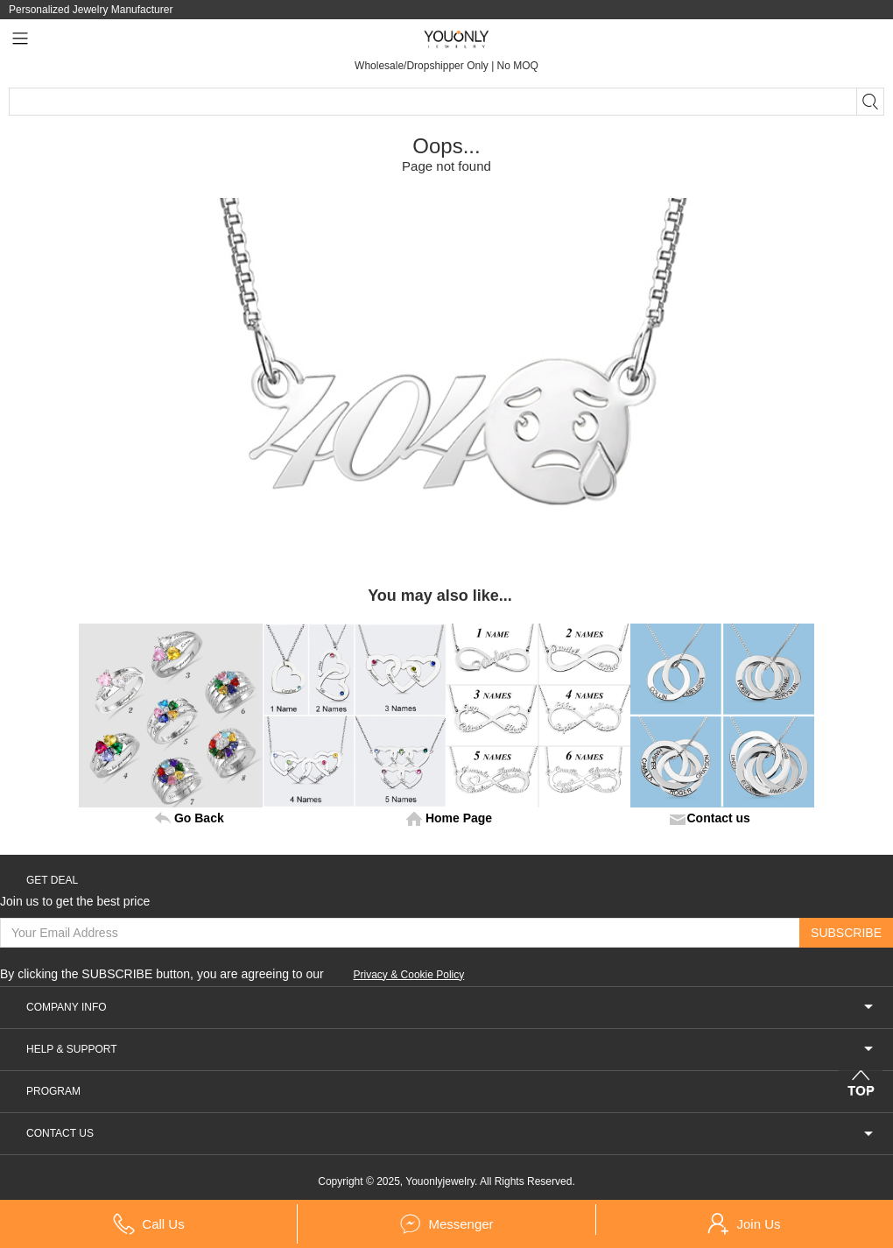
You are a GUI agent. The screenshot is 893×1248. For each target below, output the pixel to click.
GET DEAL (52, 880)
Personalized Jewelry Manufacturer (90, 10)
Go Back (199, 818)
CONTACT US (450, 1133)
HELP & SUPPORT (450, 1049)
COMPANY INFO (450, 1007)
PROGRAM (450, 1091)
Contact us (718, 818)
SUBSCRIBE (846, 933)
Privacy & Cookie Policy (409, 974)
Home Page (458, 818)
